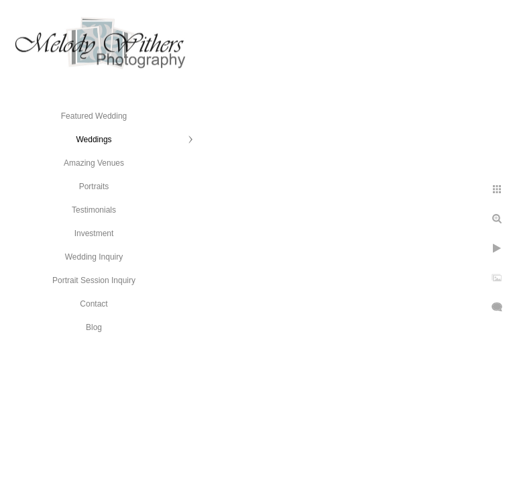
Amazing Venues (94, 163)
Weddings (93, 139)
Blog (94, 327)
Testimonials (94, 210)
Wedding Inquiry (94, 257)
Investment (94, 233)
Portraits (94, 186)
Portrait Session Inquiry (93, 280)
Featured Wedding (94, 116)
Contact (93, 304)
